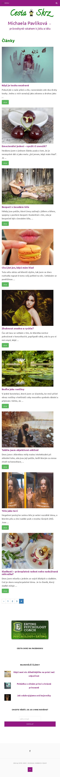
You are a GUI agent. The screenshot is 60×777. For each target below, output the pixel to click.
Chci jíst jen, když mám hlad (18, 267)
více (5, 102)
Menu (5, 3)
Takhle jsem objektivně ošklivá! (20, 449)
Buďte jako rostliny (13, 389)
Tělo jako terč (10, 510)
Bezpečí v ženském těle (15, 206)
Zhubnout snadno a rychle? (18, 328)
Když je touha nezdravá (15, 85)
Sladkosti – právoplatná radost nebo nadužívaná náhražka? (30, 572)
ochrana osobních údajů (37, 763)
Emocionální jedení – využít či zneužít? (24, 146)
